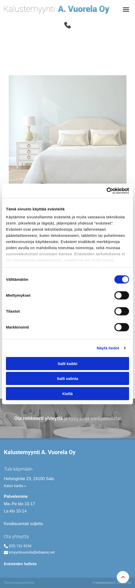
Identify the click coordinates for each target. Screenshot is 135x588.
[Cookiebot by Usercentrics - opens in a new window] (106, 191)
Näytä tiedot (108, 348)
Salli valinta (67, 378)
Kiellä (67, 393)
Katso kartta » (15, 486)
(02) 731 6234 (20, 546)
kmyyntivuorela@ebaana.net (32, 552)
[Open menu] (126, 9)
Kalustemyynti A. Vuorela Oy (39, 452)
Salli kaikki (68, 363)
